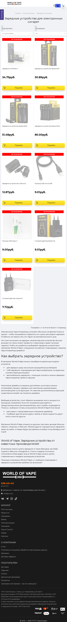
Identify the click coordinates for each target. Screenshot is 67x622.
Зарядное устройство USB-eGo (14, 183)
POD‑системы (6, 509)
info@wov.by (7, 493)
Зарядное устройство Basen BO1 (47, 68)
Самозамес (5, 526)
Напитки (4, 536)
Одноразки (5, 516)
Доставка (5, 567)
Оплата (4, 574)
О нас (3, 547)
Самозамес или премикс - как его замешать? (19, 584)
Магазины (5, 553)
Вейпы (3, 520)
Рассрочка (5, 580)
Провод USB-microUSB (43, 183)
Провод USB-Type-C (10, 241)
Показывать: (36, 28)
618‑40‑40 (7, 483)
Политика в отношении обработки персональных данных (24, 550)
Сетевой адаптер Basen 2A (45, 241)
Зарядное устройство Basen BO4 (47, 126)
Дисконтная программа (10, 577)
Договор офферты (8, 557)
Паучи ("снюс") (7, 530)
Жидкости (5, 513)
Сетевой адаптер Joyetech (12, 298)
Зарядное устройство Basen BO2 (14, 126)
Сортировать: (2, 28)
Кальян (4, 533)
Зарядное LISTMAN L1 (10, 68)
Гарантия (4, 570)
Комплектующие (7, 523)
